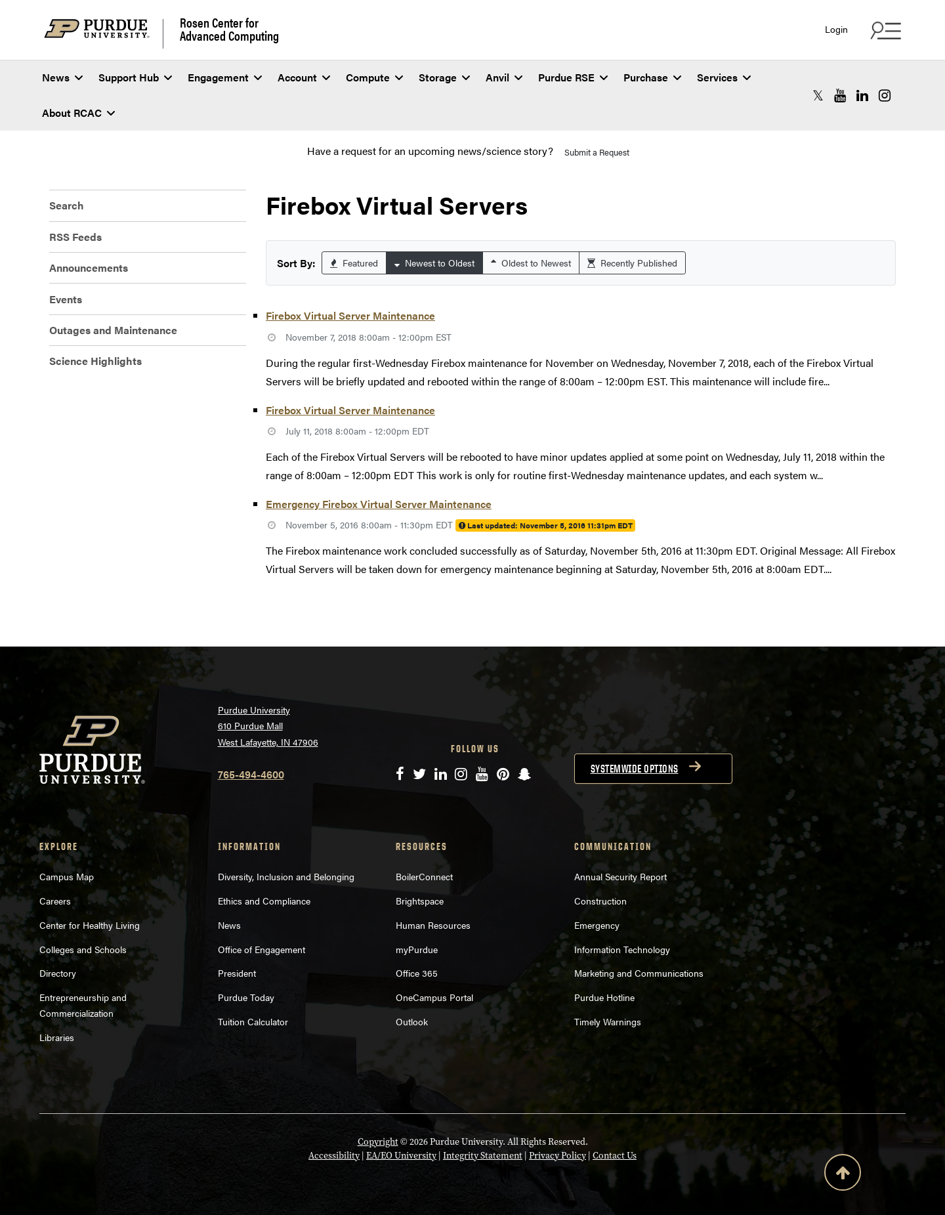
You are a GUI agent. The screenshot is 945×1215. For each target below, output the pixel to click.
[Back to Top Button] (842, 1175)
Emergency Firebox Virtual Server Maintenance (379, 503)
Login (836, 29)
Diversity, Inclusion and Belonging (286, 876)
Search (66, 205)
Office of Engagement (261, 949)
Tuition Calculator (253, 1021)
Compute (374, 77)
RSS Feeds (75, 236)
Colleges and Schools (83, 949)
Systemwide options (635, 768)
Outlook (412, 1021)
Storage (444, 77)
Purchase (652, 77)
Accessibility (334, 1155)
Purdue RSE (573, 77)
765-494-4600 (251, 774)
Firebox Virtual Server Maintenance (350, 315)
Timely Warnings (607, 1021)
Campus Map (66, 876)
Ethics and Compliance (264, 900)
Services (724, 77)
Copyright (378, 1142)
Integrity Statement (482, 1155)
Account (304, 77)
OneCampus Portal (434, 997)
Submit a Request (596, 152)
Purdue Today (246, 997)
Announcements (88, 267)
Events (65, 299)
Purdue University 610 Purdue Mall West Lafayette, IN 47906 (268, 725)
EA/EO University (401, 1155)
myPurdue (417, 949)
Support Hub (135, 77)
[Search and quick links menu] (884, 30)
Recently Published (632, 262)
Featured (354, 262)
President (237, 972)
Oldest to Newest (531, 262)
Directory (57, 972)
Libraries (56, 1037)
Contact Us (615, 1155)
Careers (55, 900)
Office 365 (417, 972)
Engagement (225, 77)
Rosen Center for (229, 29)
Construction (600, 900)
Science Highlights (95, 360)
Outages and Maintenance (113, 329)
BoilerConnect (424, 876)
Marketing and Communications (639, 972)
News (62, 77)
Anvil (504, 77)
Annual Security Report (620, 876)
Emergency (597, 924)
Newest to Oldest (434, 262)
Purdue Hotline (604, 997)
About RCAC (78, 112)
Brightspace (420, 900)
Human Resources (433, 924)
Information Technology (622, 949)
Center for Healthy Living (89, 924)
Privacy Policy (557, 1155)
